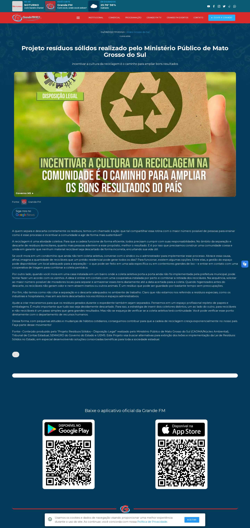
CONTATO (198, 18)
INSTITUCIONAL (96, 18)
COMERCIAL (114, 18)
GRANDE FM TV (154, 18)
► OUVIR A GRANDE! (221, 18)
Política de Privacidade (152, 521)
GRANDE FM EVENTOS (177, 18)
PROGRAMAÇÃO (133, 18)
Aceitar (192, 519)
